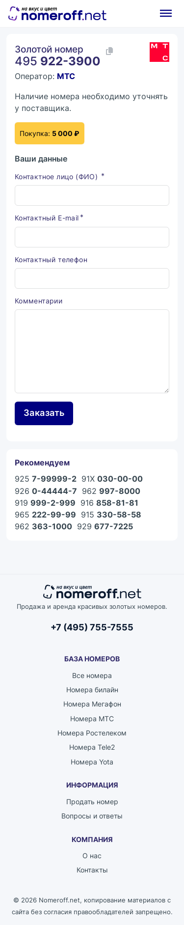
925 (46, 479)
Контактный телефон (51, 259)
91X (112, 479)
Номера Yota (92, 762)
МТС (66, 76)
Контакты (92, 870)
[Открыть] (166, 13)
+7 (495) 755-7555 (92, 627)
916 (109, 503)
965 (45, 514)
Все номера (92, 675)
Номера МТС (92, 718)
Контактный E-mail (47, 218)
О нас (92, 855)
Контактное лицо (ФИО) (57, 176)
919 (45, 503)
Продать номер (92, 801)
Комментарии (38, 301)
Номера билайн (92, 689)
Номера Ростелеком (92, 733)
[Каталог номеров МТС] (159, 52)
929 (105, 526)
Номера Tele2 (92, 747)
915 (111, 514)
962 (111, 491)
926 (46, 491)
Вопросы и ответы (92, 816)
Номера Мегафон (92, 704)
